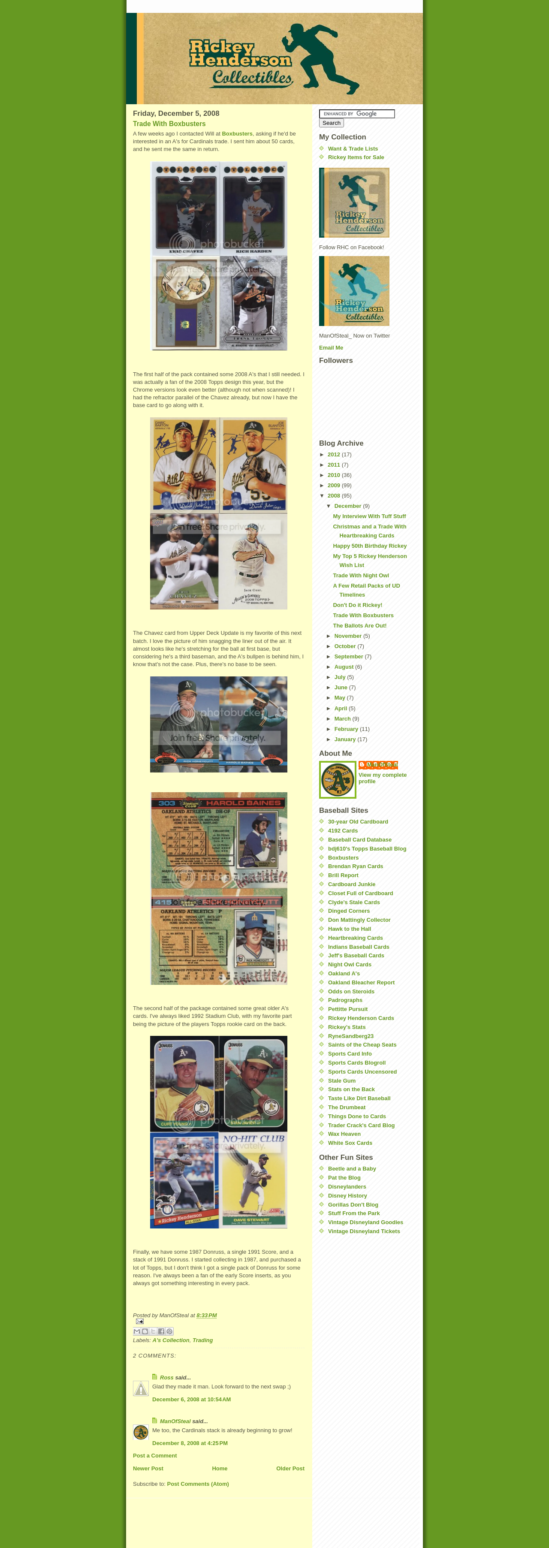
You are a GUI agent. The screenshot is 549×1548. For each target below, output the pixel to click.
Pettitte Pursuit (348, 1009)
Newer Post (148, 1468)
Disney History (347, 1195)
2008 (335, 495)
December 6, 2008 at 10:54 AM (191, 1399)
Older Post (290, 1468)
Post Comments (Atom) (198, 1484)
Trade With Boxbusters (169, 123)
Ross (167, 1377)
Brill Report (343, 875)
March (344, 718)
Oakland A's (344, 973)
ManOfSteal (175, 1421)
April (342, 708)
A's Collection (171, 1340)
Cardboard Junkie (352, 884)
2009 (335, 485)
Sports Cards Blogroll (357, 1062)
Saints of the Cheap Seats (362, 1044)
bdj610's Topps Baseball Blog (367, 848)
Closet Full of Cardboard (360, 893)
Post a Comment (155, 1455)
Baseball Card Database (360, 839)
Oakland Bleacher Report (361, 982)
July (341, 677)
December (349, 506)
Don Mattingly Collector (359, 920)
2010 (335, 475)
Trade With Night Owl (361, 575)
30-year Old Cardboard (358, 821)
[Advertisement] (345, 1293)
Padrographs (345, 1000)
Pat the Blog (344, 1177)
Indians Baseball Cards (358, 947)
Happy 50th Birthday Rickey (370, 546)
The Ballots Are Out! (359, 625)
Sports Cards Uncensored (362, 1071)
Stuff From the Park (354, 1213)
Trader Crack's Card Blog (361, 1125)
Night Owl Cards (349, 964)
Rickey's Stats (347, 1027)
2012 (335, 454)
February (347, 729)
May (341, 697)
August (345, 667)
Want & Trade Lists (353, 148)
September (350, 656)
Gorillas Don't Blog (353, 1204)
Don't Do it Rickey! (357, 605)
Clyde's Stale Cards (354, 902)
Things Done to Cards (357, 1116)
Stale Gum (342, 1080)
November (349, 636)
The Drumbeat (346, 1107)
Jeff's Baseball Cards (356, 955)
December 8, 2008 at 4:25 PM (190, 1443)
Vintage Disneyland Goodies (365, 1222)
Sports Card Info (350, 1053)
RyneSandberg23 (351, 1036)
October (346, 646)
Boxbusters (237, 133)
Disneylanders (347, 1186)
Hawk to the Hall (349, 929)
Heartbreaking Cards (355, 938)
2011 (335, 465)
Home (219, 1468)
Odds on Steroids (351, 991)
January (346, 739)
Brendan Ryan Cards (355, 866)
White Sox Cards (350, 1143)
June (342, 687)
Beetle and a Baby (352, 1168)
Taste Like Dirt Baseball (359, 1098)
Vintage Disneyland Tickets (364, 1231)
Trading (203, 1340)
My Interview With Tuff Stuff (369, 516)
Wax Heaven (344, 1134)
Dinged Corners (349, 911)
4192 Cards (343, 830)
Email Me (331, 347)
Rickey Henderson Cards (361, 1018)
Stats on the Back (351, 1089)
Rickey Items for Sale (356, 157)
